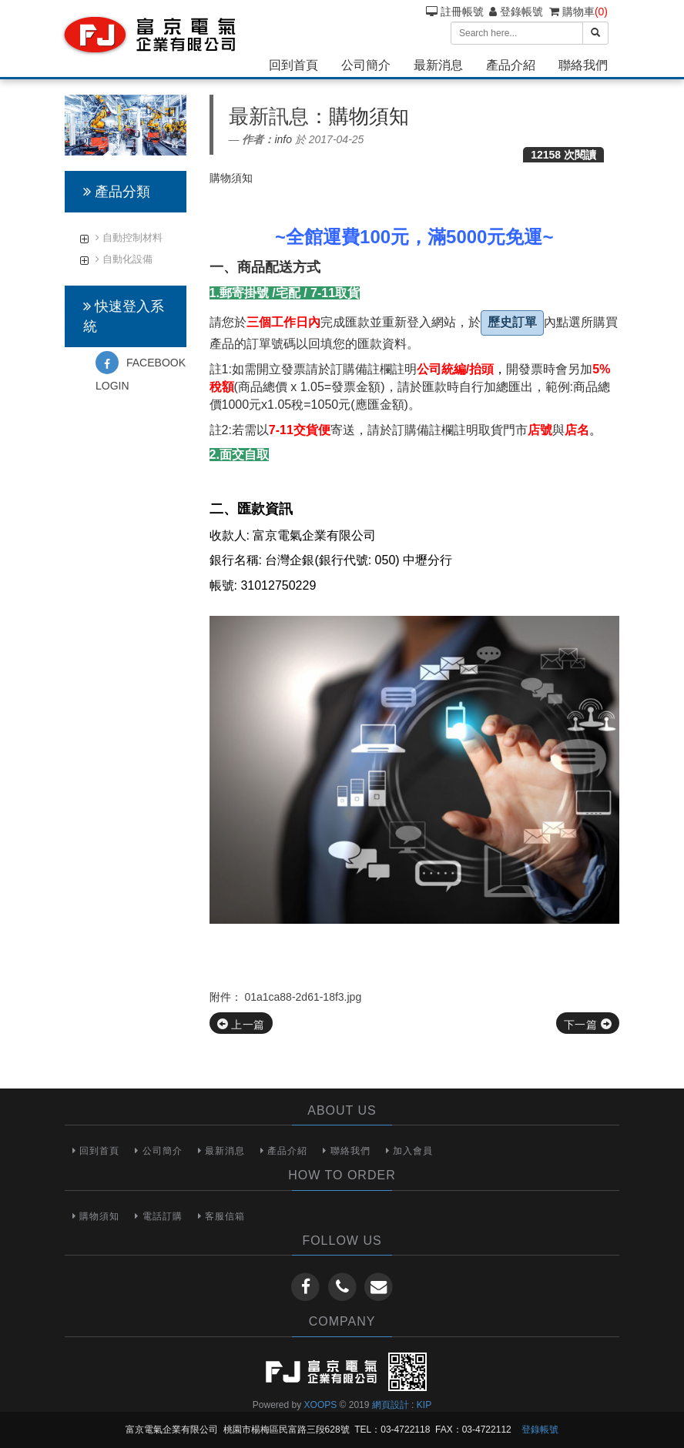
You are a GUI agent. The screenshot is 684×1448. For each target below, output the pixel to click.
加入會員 (409, 1150)
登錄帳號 (516, 11)
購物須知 (95, 1216)
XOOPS (320, 1405)
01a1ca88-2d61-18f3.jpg (302, 997)
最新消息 (438, 65)
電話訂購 (158, 1216)
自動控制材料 (129, 237)
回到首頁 (293, 65)
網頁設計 (390, 1405)
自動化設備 (124, 259)
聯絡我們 (583, 65)
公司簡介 (366, 65)
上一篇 (241, 1024)
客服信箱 (221, 1216)
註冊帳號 (455, 11)
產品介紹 (510, 65)
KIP (424, 1405)
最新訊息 (269, 116)
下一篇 (588, 1024)
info (283, 139)
